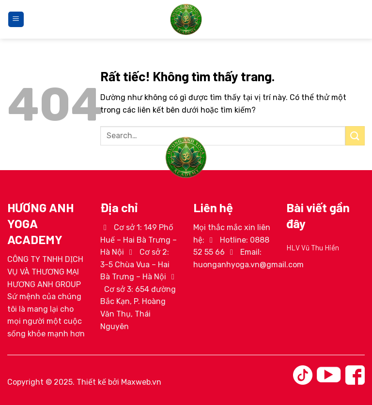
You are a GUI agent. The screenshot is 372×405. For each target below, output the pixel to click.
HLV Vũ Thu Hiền (312, 247)
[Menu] (16, 20)
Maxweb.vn (141, 382)
